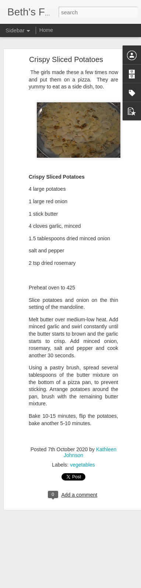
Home (46, 30)
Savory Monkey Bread (39, 540)
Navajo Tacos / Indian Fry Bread (49, 573)
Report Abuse (115, 584)
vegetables (82, 451)
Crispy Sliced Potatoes (66, 46)
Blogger (94, 584)
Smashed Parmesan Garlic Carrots (52, 556)
